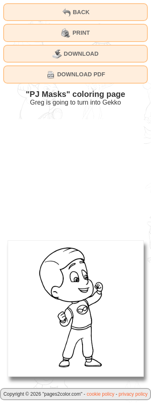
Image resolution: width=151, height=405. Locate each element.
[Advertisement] (75, 175)
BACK (76, 12)
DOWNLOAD (75, 54)
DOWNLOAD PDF (75, 75)
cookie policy (100, 394)
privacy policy (133, 394)
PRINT (75, 33)
